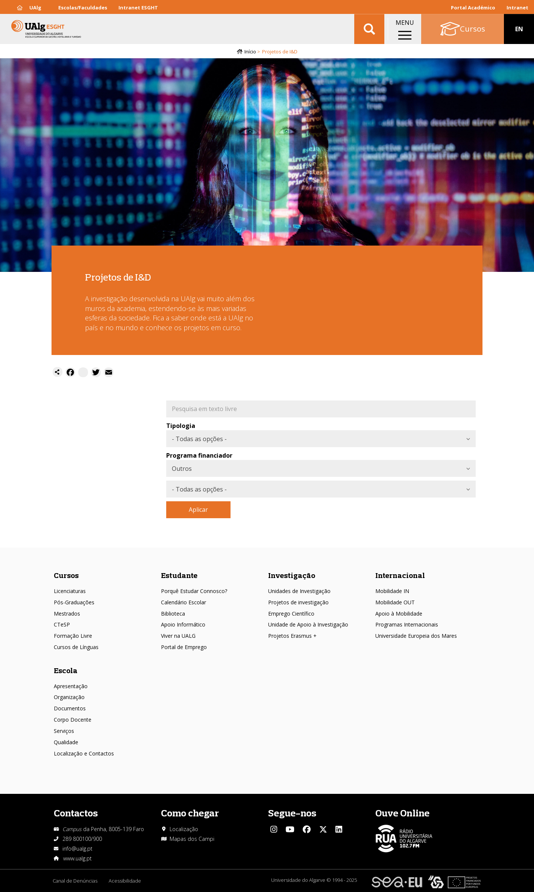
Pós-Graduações (74, 602)
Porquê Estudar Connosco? (194, 591)
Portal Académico (473, 7)
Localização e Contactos (84, 753)
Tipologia (180, 426)
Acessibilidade (125, 880)
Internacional (400, 575)
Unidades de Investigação (299, 591)
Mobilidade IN (392, 591)
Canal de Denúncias (75, 880)
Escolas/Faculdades (82, 7)
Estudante (179, 575)
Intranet (517, 7)
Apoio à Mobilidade (398, 613)
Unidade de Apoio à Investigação (308, 624)
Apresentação (71, 686)
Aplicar (198, 510)
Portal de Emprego (184, 647)
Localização (184, 829)
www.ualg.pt (77, 858)
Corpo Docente (72, 719)
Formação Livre (73, 635)
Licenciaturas (70, 591)
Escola (65, 670)
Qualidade (66, 742)
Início (250, 51)
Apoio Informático (183, 624)
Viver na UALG (178, 635)
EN (519, 30)
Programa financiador (199, 456)
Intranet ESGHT (138, 7)
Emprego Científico (291, 613)
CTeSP (62, 624)
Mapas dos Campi (192, 838)
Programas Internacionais (406, 624)
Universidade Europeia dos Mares (416, 635)
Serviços (64, 730)
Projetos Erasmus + (292, 635)
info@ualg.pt (77, 848)
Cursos (66, 575)
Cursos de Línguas (76, 647)
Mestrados (67, 613)
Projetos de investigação (298, 602)
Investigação (291, 575)
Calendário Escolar (183, 602)
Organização (69, 697)
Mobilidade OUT (395, 602)
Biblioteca (173, 613)
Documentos (70, 708)
